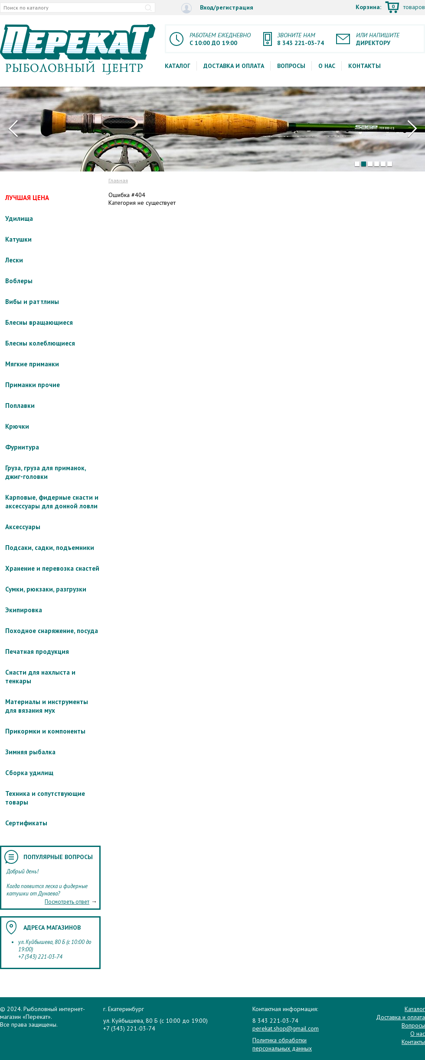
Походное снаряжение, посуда (51, 631)
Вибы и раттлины (32, 301)
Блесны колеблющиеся (40, 343)
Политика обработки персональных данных (282, 1044)
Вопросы (291, 66)
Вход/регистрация (217, 8)
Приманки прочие (32, 385)
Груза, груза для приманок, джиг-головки (45, 472)
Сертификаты (26, 823)
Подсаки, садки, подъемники (49, 547)
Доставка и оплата (233, 66)
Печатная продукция (37, 651)
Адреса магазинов (52, 927)
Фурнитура (22, 447)
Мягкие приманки (32, 364)
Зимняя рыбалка (30, 752)
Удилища (19, 218)
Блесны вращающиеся (39, 322)
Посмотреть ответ (67, 901)
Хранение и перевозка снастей (52, 568)
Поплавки (20, 405)
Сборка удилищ (29, 773)
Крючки (17, 426)
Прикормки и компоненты (45, 731)
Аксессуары (22, 527)
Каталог (177, 66)
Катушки (18, 239)
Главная (118, 180)
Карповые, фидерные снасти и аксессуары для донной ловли (51, 501)
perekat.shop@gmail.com (285, 1028)
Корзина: (390, 8)
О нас (326, 66)
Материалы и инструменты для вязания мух (46, 706)
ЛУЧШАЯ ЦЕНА (27, 198)
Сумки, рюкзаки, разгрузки (45, 589)
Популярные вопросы (58, 857)
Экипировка (23, 610)
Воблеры (19, 281)
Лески (14, 260)
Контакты (364, 66)
